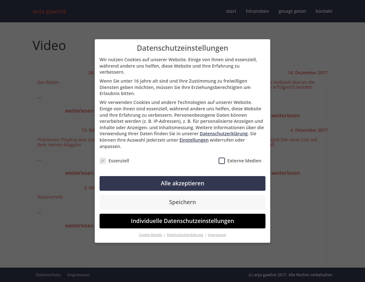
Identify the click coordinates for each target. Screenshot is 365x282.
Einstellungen (194, 140)
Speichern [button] (182, 202)
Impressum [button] (217, 235)
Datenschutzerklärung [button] (185, 235)
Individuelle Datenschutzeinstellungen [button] (182, 221)
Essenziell (114, 161)
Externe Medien (240, 161)
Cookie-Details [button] (151, 235)
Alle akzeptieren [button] (182, 183)
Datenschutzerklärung (224, 133)
